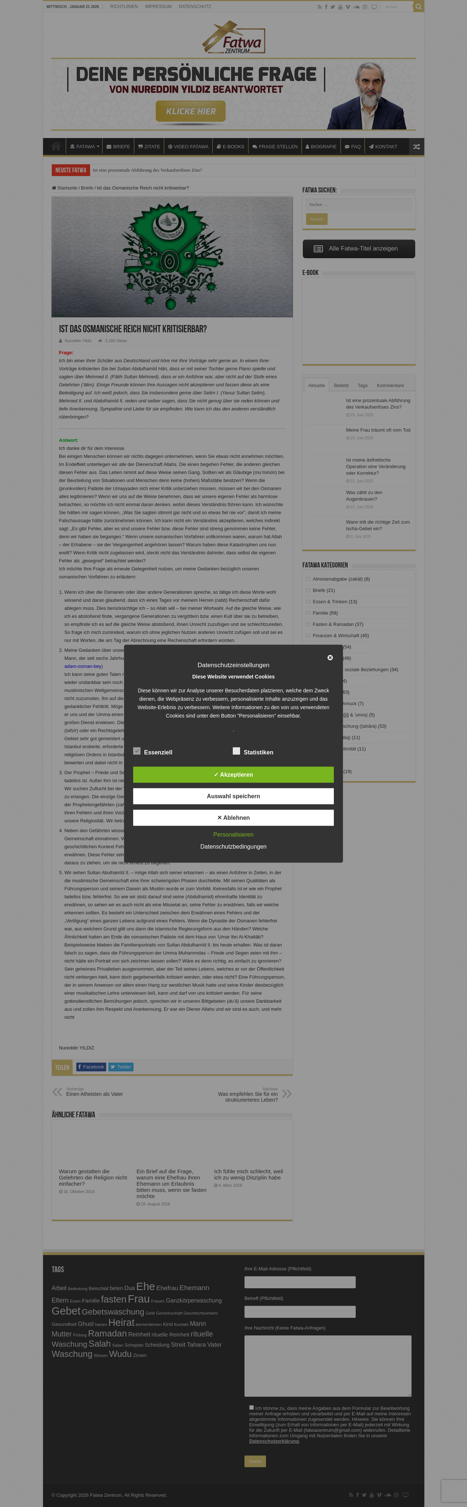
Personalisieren (233, 834)
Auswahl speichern (233, 796)
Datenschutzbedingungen (233, 846)
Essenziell (152, 750)
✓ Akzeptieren (233, 774)
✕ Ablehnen (233, 817)
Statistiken (253, 750)
